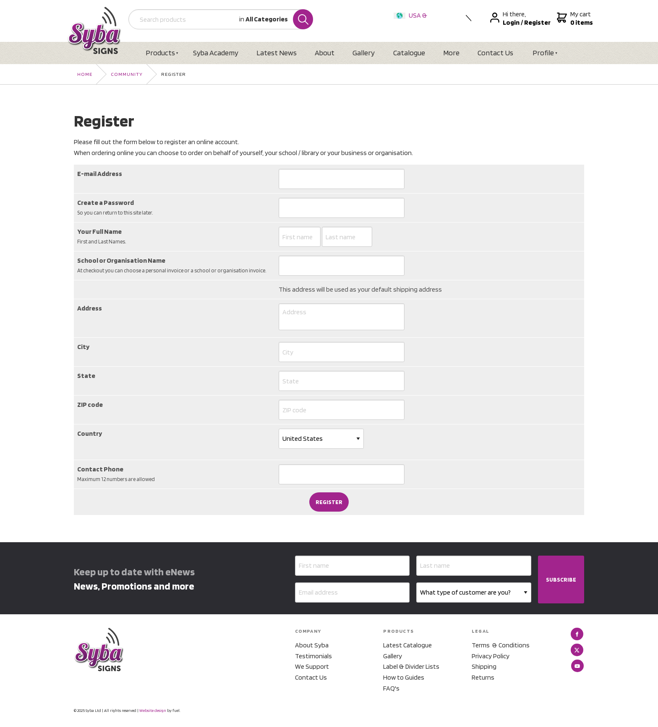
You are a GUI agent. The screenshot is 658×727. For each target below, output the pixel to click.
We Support (312, 666)
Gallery (363, 52)
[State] (342, 381)
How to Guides (403, 677)
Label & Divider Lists (411, 666)
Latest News (276, 52)
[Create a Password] (342, 208)
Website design (152, 710)
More (451, 52)
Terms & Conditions (501, 645)
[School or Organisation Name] (342, 266)
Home (84, 74)
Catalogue (409, 52)
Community (127, 74)
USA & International (412, 20)
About (324, 52)
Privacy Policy (490, 656)
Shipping (484, 666)
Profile (543, 52)
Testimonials (313, 656)
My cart (574, 18)
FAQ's (391, 688)
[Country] (321, 439)
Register (173, 74)
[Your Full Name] (300, 237)
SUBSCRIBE (561, 579)
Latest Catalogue (407, 645)
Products (160, 52)
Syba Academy (215, 52)
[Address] (342, 316)
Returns (483, 677)
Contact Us (495, 52)
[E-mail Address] (342, 179)
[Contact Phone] (342, 474)
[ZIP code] (342, 410)
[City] (342, 352)
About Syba (312, 645)
